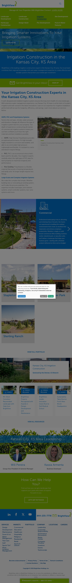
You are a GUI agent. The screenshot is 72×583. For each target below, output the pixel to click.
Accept (51, 296)
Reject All (44, 296)
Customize (21, 296)
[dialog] (36, 291)
